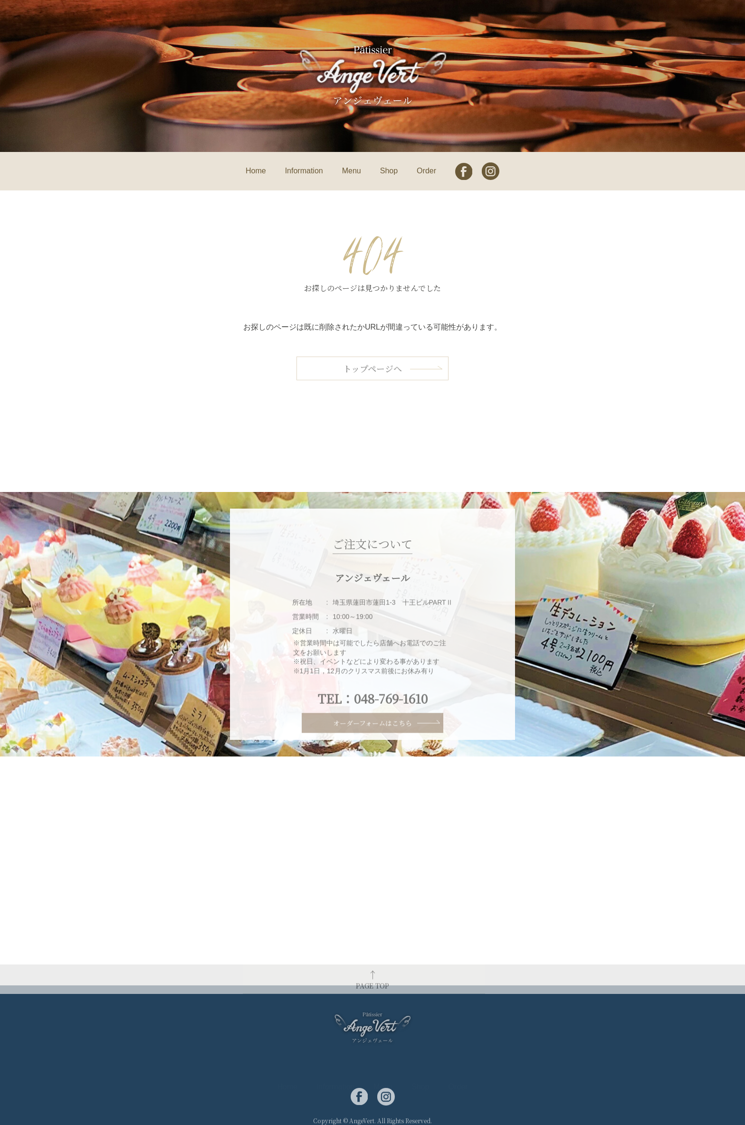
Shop (389, 171)
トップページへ (372, 379)
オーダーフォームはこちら (372, 732)
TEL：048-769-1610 (373, 717)
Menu (351, 171)
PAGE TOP (372, 992)
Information (304, 171)
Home (256, 171)
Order (426, 171)
